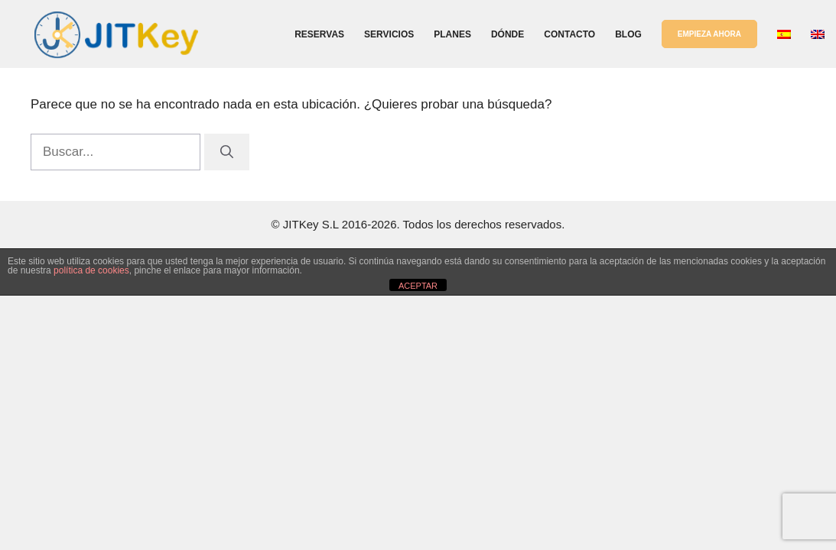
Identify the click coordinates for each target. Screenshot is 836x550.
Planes (452, 34)
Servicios (389, 34)
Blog (628, 34)
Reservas (319, 34)
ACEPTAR (418, 285)
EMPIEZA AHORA (709, 34)
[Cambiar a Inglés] (817, 34)
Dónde (507, 34)
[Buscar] (226, 152)
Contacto (569, 34)
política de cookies (91, 270)
